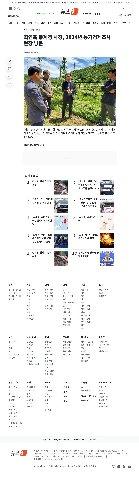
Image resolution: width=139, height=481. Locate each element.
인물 (28, 312)
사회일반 (30, 319)
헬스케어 (102, 348)
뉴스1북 (102, 403)
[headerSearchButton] (18, 8)
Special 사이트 (106, 382)
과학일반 (84, 361)
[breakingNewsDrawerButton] (14, 8)
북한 (11, 337)
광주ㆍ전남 (85, 315)
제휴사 (84, 382)
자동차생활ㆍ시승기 (16, 423)
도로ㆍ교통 (13, 416)
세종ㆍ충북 (85, 306)
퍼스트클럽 (103, 406)
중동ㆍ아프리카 (69, 302)
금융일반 (30, 342)
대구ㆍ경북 (85, 319)
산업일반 (48, 342)
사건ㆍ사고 (31, 290)
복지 (28, 299)
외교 (101, 285)
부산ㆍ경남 (85, 322)
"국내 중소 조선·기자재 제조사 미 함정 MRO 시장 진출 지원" (80, 2)
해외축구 (48, 397)
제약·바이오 (104, 345)
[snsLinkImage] (113, 466)
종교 (10, 394)
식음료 (47, 367)
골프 (46, 406)
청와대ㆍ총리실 (15, 290)
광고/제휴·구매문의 (61, 439)
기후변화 (66, 312)
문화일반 (12, 400)
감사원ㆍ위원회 (15, 296)
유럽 (64, 299)
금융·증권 (31, 337)
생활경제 (48, 361)
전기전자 (48, 348)
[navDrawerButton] (10, 8)
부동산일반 (67, 342)
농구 (46, 403)
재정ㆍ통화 (49, 293)
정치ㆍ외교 (13, 342)
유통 (46, 358)
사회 (29, 285)
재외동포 (102, 296)
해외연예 (30, 400)
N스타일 (30, 406)
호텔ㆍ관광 (49, 371)
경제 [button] (25, 30)
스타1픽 (102, 394)
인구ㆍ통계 (49, 299)
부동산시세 (67, 351)
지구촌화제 (67, 322)
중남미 (65, 306)
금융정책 (30, 345)
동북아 (65, 290)
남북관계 (12, 358)
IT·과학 (84, 337)
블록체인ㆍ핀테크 (34, 364)
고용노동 (48, 302)
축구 (46, 394)
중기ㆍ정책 (49, 354)
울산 (83, 325)
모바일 (83, 348)
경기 (83, 296)
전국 (83, 285)
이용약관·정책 (79, 439)
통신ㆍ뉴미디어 (87, 345)
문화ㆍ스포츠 (14, 354)
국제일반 (66, 325)
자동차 (47, 351)
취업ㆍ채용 (49, 374)
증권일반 (30, 354)
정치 (11, 285)
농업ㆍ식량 (49, 306)
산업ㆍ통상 (49, 296)
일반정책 (66, 345)
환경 (28, 306)
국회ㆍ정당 (13, 293)
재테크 (29, 361)
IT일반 (83, 351)
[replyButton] (9, 68)
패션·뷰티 (49, 364)
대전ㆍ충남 (85, 309)
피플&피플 (67, 319)
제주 (83, 328)
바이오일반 (103, 351)
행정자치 (84, 290)
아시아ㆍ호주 (68, 296)
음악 (28, 397)
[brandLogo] (69, 11)
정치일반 (12, 299)
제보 (129, 8)
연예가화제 (31, 387)
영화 (28, 394)
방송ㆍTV (31, 390)
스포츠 (48, 382)
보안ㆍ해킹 (85, 354)
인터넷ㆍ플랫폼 (87, 342)
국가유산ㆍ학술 (15, 397)
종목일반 (48, 410)
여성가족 (30, 315)
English (87, 13)
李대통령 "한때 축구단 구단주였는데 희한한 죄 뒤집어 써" (29, 2)
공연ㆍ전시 (13, 387)
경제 (47, 285)
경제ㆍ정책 (49, 290)
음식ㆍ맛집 (13, 426)
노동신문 (97, 13)
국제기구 (66, 315)
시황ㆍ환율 (31, 358)
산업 (47, 337)
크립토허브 (42, 13)
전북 (83, 312)
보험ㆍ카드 (31, 351)
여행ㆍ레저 (13, 410)
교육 (28, 296)
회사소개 (46, 439)
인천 (83, 299)
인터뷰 (29, 403)
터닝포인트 (103, 400)
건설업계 (66, 354)
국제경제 (66, 309)
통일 (101, 293)
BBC (83, 387)
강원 (83, 302)
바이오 (102, 337)
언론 (10, 403)
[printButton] (9, 83)
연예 (29, 382)
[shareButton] (9, 61)
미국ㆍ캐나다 (68, 293)
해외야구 (48, 390)
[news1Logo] (19, 453)
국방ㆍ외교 (103, 290)
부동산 (66, 337)
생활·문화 (13, 382)
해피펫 (51, 13)
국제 (65, 285)
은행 (28, 348)
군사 (10, 345)
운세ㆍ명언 (13, 413)
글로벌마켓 (85, 390)
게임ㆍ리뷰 (85, 358)
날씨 (28, 309)
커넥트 (123, 8)
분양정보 (66, 348)
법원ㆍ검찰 (31, 293)
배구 (46, 400)
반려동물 (12, 419)
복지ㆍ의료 (103, 342)
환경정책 (48, 309)
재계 (46, 345)
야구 (46, 387)
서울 (83, 293)
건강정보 (12, 406)
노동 (28, 302)
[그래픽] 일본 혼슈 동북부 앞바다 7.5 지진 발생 (42, 220)
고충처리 (92, 439)
